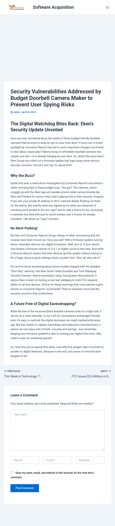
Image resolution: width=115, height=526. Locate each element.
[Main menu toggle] (107, 7)
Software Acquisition (53, 7)
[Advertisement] (57, 43)
